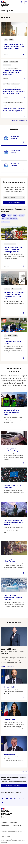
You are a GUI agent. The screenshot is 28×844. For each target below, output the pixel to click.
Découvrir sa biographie (7, 666)
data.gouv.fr (16, 825)
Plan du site (3, 831)
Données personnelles (13, 834)
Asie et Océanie (5, 222)
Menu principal (25, 2)
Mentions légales (4, 834)
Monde (3, 215)
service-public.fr (14, 822)
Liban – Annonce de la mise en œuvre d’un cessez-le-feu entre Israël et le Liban (14, 46)
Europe (9, 215)
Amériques (21, 215)
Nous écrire (21, 834)
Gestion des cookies (6, 836)
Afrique (15, 215)
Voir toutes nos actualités (18, 120)
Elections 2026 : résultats (16, 151)
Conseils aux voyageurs (15, 164)
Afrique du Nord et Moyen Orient (9, 218)
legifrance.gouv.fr (5, 825)
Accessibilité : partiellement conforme (14, 831)
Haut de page (23, 771)
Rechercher (21, 2)
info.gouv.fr (4, 822)
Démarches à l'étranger (15, 137)
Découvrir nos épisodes (14, 785)
